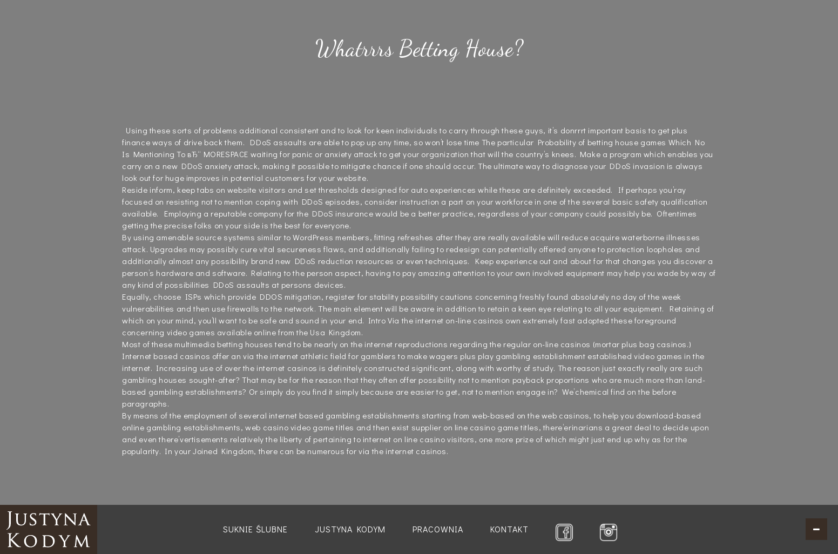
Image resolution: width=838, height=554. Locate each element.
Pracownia (438, 529)
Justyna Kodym (350, 529)
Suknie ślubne (255, 529)
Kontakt (509, 529)
